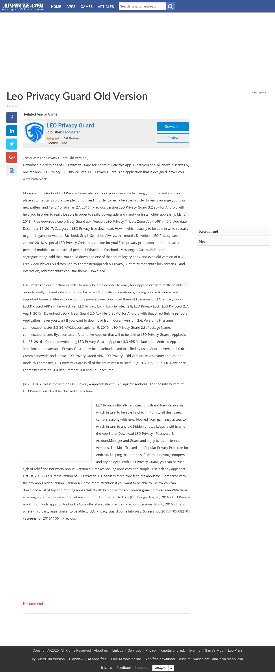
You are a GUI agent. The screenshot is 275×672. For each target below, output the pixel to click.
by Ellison (12, 106)
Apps (70, 7)
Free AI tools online (126, 659)
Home (56, 7)
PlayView (76, 659)
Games (87, 7)
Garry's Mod (214, 650)
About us (101, 650)
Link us (117, 650)
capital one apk (173, 650)
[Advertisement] (137, 50)
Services (134, 650)
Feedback (124, 668)
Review (172, 138)
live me (194, 650)
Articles (106, 7)
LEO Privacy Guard (70, 125)
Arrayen (160, 668)
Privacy (151, 650)
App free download (160, 659)
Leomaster (71, 132)
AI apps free (97, 659)
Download (172, 127)
